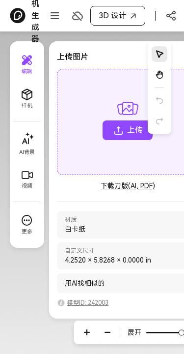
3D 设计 (119, 15)
